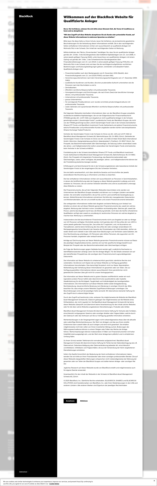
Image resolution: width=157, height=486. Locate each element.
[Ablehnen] (84, 401)
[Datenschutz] (23, 471)
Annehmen (70, 401)
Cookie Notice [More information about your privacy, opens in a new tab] (54, 484)
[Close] (154, 480)
